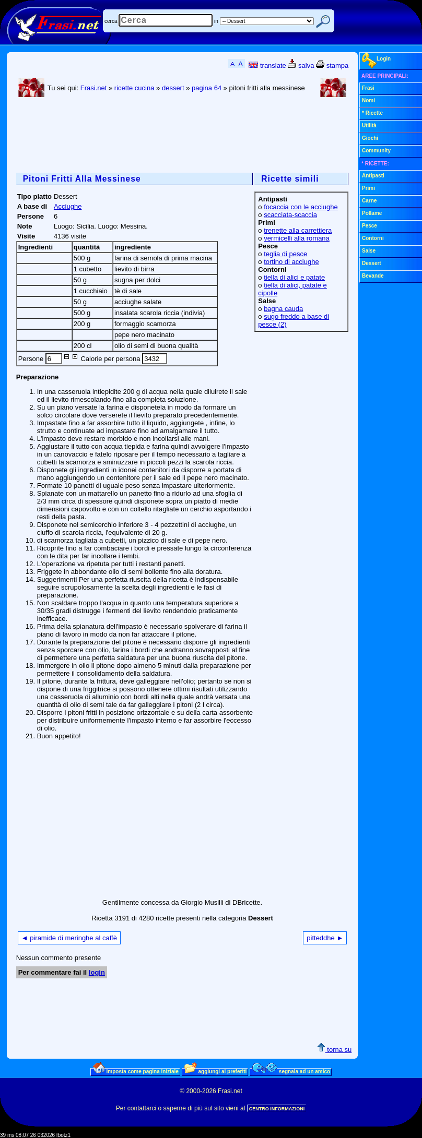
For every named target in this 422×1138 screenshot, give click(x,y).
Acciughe (67, 206)
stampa (332, 65)
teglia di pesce (285, 254)
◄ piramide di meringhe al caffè (69, 938)
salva (301, 65)
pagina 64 (206, 88)
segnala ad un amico (291, 1071)
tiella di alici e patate (294, 277)
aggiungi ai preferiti (215, 1071)
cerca (110, 21)
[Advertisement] (206, 136)
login (97, 972)
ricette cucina (134, 88)
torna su (334, 1049)
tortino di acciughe (291, 262)
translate (267, 65)
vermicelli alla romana (297, 238)
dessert (173, 88)
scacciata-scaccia (290, 215)
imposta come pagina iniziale (136, 1071)
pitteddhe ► (325, 938)
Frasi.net (93, 88)
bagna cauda (283, 309)
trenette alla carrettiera (298, 230)
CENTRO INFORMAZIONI (277, 1108)
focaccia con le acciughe (301, 207)
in (216, 21)
